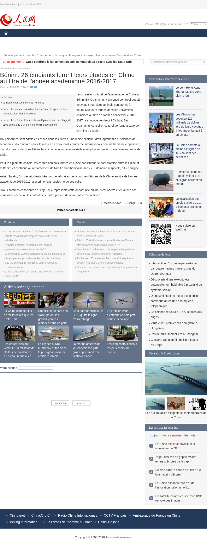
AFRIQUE (65, 39)
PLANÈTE (147, 39)
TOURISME (181, 39)
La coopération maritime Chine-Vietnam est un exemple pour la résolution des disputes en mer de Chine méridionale (35, 236)
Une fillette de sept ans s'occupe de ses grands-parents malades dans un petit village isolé (53, 319)
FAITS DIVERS (125, 39)
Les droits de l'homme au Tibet (69, 522)
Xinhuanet (17, 515)
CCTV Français (115, 515)
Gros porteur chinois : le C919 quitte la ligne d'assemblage (88, 315)
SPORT (164, 39)
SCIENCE (84, 39)
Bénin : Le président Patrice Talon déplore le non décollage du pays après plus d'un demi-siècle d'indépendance (37, 122)
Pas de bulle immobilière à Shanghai (174, 334)
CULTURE (102, 39)
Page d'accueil (9, 68)
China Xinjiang (108, 522)
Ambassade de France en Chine (156, 515)
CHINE (11, 39)
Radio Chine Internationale (77, 515)
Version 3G (152, 24)
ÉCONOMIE (29, 39)
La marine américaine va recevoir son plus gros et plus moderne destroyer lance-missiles (87, 352)
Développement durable (19, 55)
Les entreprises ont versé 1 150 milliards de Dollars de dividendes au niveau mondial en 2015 (19, 352)
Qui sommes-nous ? (175, 24)
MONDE (48, 39)
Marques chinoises (81, 55)
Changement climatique (52, 55)
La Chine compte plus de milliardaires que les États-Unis (19, 315)
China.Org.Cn (41, 515)
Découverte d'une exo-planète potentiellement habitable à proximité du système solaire (176, 284)
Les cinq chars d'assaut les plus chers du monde (122, 348)
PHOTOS (12, 47)
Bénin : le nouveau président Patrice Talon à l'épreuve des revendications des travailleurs (35, 111)
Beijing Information (23, 522)
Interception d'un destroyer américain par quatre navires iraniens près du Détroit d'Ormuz (174, 268)
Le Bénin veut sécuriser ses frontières (23, 102)
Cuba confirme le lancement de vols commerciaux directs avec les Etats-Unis (79, 61)
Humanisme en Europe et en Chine (118, 55)
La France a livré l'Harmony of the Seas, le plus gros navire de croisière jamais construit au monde (52, 352)
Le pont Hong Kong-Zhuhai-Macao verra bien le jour (188, 91)
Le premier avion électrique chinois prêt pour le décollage (121, 315)
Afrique (26, 68)
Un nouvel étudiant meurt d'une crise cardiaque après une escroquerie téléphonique (174, 301)
